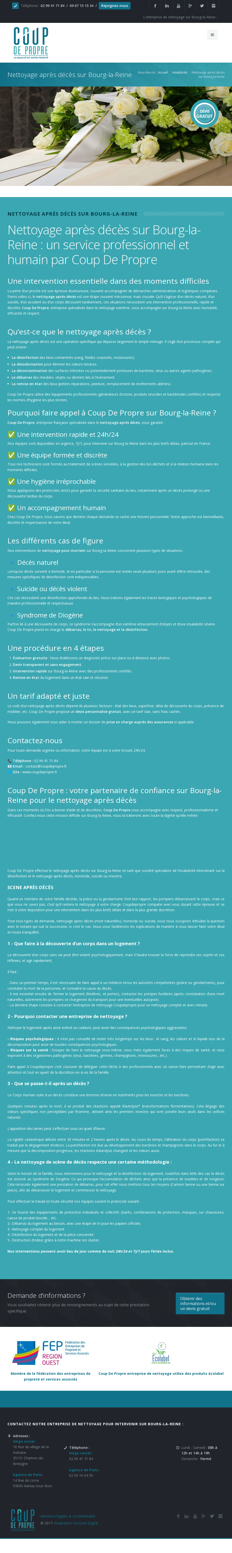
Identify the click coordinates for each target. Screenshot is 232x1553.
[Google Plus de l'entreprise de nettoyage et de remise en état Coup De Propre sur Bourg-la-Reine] (203, 1516)
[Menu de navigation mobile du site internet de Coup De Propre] (212, 35)
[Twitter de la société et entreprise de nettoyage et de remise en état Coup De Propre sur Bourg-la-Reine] (202, 5)
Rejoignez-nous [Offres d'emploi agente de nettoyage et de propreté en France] (114, 5)
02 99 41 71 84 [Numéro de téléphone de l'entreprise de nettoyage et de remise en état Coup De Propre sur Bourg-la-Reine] (81, 1458)
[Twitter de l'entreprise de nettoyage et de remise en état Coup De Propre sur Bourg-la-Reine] (212, 1516)
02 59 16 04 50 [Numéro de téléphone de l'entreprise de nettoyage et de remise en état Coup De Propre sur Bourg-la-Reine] (81, 1475)
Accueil (163, 72)
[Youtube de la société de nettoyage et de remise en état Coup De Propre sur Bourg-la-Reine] (195, 1516)
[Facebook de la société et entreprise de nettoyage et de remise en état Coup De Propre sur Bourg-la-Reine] (155, 5)
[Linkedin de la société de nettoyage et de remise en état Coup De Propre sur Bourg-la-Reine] (167, 5)
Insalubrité (179, 72)
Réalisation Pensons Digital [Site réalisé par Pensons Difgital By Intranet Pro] (76, 1523)
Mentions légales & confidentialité (68, 1516)
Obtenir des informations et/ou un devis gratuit (198, 1303)
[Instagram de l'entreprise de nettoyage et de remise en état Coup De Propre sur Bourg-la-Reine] (213, 5)
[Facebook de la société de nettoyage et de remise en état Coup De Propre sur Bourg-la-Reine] (178, 1516)
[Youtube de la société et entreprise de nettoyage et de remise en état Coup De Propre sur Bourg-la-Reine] (178, 5)
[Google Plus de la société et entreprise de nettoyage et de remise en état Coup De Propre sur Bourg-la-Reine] (190, 5)
